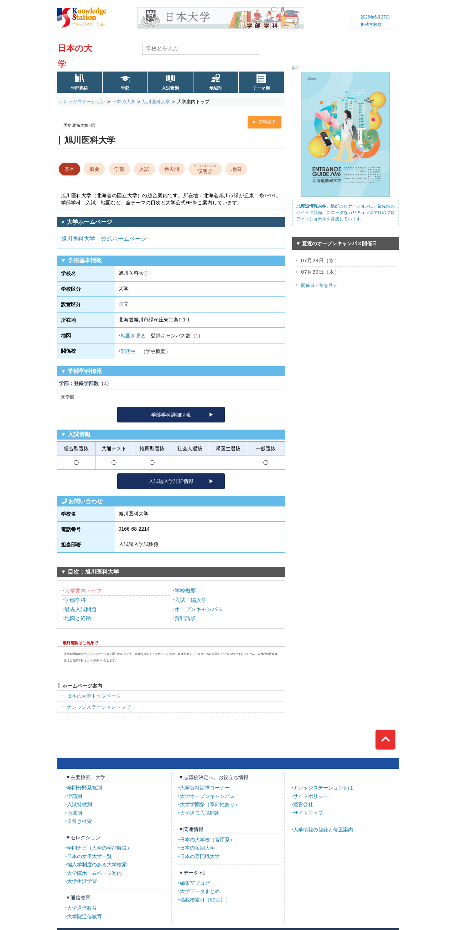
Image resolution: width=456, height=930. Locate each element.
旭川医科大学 (156, 101)
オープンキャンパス (199, 609)
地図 (236, 169)
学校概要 (185, 591)
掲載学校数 (371, 24)
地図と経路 (77, 618)
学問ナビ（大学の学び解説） (99, 848)
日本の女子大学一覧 (89, 856)
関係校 (146, 351)
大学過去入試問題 (200, 813)
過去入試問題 (80, 609)
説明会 (205, 169)
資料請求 (267, 122)
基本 (69, 169)
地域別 (215, 88)
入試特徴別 (79, 804)
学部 (125, 88)
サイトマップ (308, 813)
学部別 (74, 796)
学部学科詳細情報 (171, 414)
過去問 (171, 169)
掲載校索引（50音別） (205, 900)
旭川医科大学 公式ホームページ (103, 239)
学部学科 (75, 600)
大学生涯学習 (82, 881)
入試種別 (170, 88)
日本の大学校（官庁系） (207, 839)
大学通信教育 (82, 908)
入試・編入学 (191, 600)
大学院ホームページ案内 (94, 873)
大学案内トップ (83, 591)
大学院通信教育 (84, 916)
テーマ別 (261, 88)
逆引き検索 (79, 821)
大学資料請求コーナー (205, 787)
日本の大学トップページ (94, 696)
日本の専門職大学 (200, 856)
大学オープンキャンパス (207, 796)
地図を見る (162, 335)
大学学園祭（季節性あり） (210, 804)
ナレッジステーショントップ (99, 707)
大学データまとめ (200, 891)
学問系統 (79, 88)
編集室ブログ (195, 883)
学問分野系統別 (84, 787)
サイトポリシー (310, 796)
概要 (94, 169)
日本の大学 (123, 101)
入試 (144, 169)
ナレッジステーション (82, 101)
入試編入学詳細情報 (171, 481)
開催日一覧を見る (319, 285)
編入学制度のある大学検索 (97, 864)
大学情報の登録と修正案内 (323, 829)
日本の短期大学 (197, 848)
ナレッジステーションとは (323, 787)
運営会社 (303, 804)
